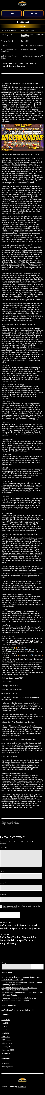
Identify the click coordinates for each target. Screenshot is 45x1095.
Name (3, 871)
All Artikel (14, 822)
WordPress (22, 1086)
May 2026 (5, 1023)
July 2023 (5, 1026)
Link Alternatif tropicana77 (33, 56)
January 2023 (6, 1047)
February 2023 (7, 1043)
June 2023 (5, 1030)
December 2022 (7, 1050)
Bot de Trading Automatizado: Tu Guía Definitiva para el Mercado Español (22, 994)
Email (3, 883)
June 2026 (5, 1019)
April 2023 (5, 1036)
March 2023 (6, 1040)
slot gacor (10, 824)
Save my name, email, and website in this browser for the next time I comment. (21, 907)
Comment (4, 848)
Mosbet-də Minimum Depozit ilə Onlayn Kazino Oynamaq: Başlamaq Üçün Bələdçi (20, 999)
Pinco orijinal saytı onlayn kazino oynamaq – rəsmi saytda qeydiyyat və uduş (21, 983)
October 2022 (6, 1053)
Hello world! (29, 1010)
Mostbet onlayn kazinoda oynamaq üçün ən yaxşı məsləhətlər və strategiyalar (21, 978)
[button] (11, 13)
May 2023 (5, 1033)
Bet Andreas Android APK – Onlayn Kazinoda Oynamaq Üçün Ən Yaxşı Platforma (19, 989)
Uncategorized (7, 1067)
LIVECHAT (23, 22)
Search (4, 963)
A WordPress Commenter (11, 1010)
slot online (17, 824)
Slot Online (25, 34)
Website (3, 895)
